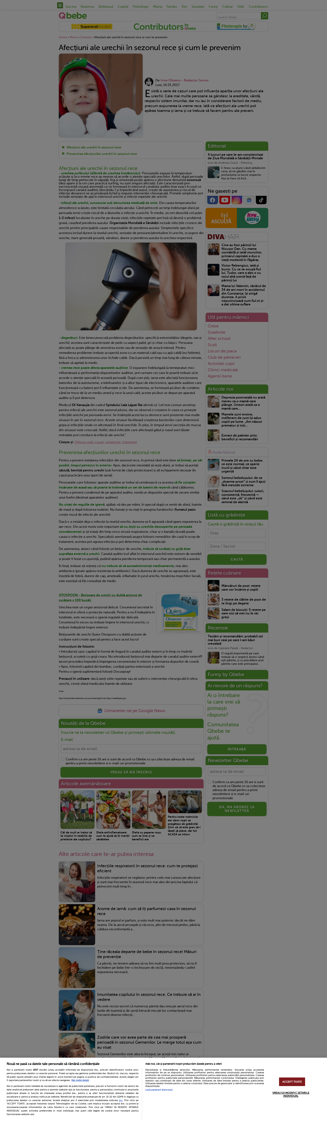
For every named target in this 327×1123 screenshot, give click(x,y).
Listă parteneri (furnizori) (158, 1090)
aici (121, 1100)
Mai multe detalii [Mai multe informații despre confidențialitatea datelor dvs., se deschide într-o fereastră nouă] (80, 1080)
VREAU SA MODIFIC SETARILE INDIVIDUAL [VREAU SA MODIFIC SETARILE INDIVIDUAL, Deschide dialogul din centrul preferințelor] (290, 1094)
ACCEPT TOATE (292, 1081)
